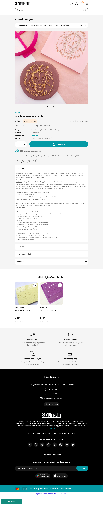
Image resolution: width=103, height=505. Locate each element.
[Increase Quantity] (25, 144)
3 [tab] (53, 106)
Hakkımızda (29, 434)
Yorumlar (20, 247)
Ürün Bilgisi (20, 168)
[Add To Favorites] (22, 156)
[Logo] (23, 4)
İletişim (75, 434)
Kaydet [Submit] (82, 469)
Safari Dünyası (24, 19)
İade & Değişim (64, 434)
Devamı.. (51, 428)
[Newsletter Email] (51, 469)
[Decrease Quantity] (16, 144)
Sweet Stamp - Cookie (23, 310)
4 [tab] (55, 106)
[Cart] (81, 3)
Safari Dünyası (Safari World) (51, 130)
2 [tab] (50, 106)
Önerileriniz (20, 262)
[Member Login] (76, 3)
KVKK (54, 434)
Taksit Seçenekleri (23, 254)
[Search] (51, 10)
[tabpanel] (51, 67)
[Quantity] (21, 144)
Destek (12, 501)
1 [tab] (47, 106)
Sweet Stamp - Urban (48, 310)
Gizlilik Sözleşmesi (43, 434)
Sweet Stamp (19, 307)
